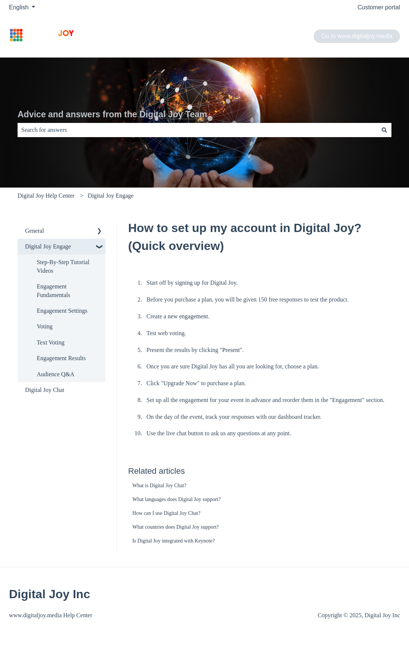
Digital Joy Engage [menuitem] (48, 246)
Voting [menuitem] (44, 326)
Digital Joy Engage (111, 195)
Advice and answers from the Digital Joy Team (112, 114)
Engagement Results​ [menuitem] (61, 358)
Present (231, 350)
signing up (187, 282)
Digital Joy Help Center (46, 195)
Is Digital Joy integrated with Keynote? (173, 541)
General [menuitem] (34, 231)
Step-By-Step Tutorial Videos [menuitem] (63, 266)
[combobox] (197, 130)
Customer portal (378, 7)
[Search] (384, 130)
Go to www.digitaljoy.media (357, 36)
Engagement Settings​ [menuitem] (62, 310)
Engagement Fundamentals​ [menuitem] (53, 290)
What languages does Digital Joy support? (176, 499)
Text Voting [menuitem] (50, 342)
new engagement (188, 316)
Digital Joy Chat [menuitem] (44, 390)
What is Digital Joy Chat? (159, 485)
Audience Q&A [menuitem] (55, 374)
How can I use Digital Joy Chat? (166, 513)
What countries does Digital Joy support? (175, 527)
